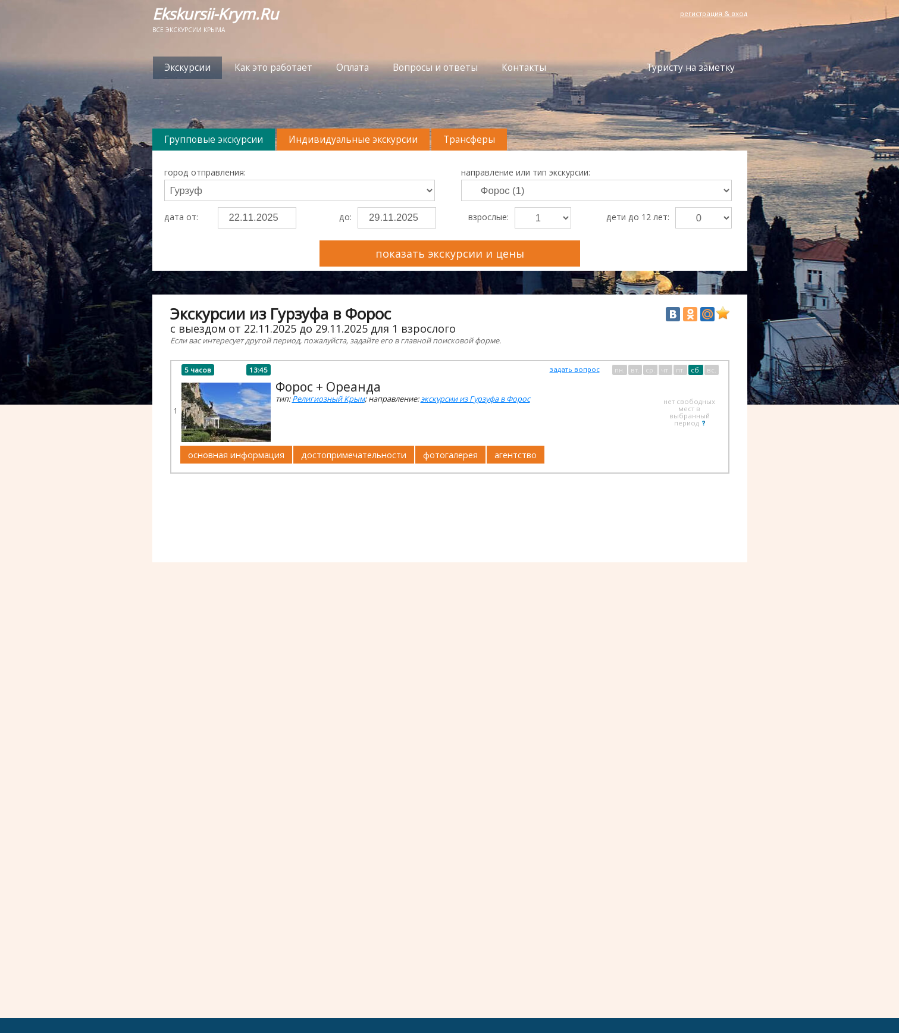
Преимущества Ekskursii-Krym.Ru (663, 247)
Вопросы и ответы (435, 67)
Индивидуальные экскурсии (353, 139)
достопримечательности (353, 455)
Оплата (352, 67)
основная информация (236, 455)
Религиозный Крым (328, 398)
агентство (515, 455)
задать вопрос (575, 369)
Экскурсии (187, 67)
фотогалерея (450, 455)
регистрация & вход (713, 13)
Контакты (524, 67)
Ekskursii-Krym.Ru (215, 14)
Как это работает (273, 67)
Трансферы (469, 139)
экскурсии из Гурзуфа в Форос (475, 398)
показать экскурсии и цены (449, 253)
